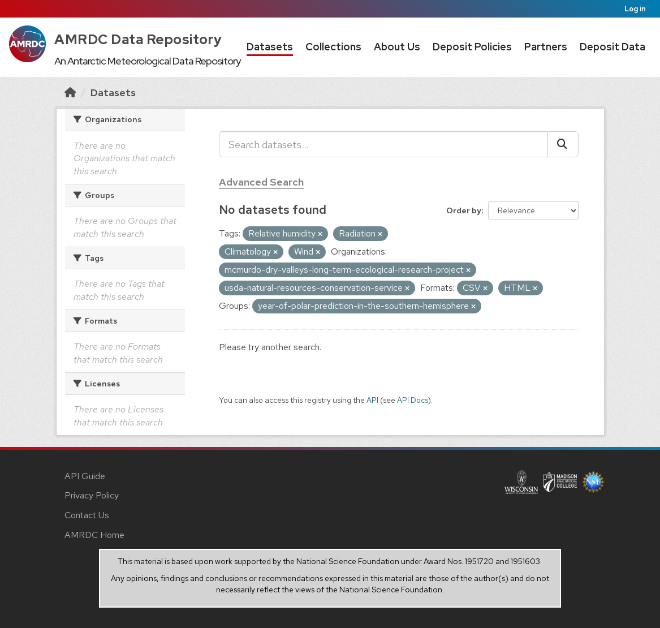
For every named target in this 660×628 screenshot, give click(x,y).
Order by (463, 210)
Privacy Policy (91, 495)
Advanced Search (261, 181)
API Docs (412, 400)
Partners (545, 46)
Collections (333, 46)
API (372, 400)
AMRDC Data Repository (138, 39)
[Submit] (563, 144)
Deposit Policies (472, 46)
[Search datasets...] (383, 144)
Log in (635, 9)
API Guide (84, 476)
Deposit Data (612, 46)
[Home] (70, 92)
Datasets (270, 46)
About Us (397, 46)
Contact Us (86, 515)
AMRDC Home (94, 535)
